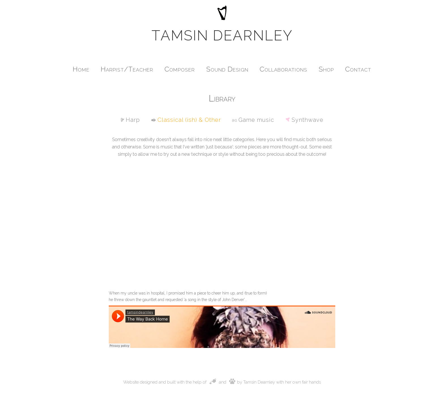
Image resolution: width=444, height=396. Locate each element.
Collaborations (283, 69)
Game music (253, 119)
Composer (180, 69)
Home (81, 69)
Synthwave (304, 119)
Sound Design (227, 69)
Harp (130, 119)
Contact (358, 69)
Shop (326, 69)
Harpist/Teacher (127, 69)
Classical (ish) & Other (186, 119)
